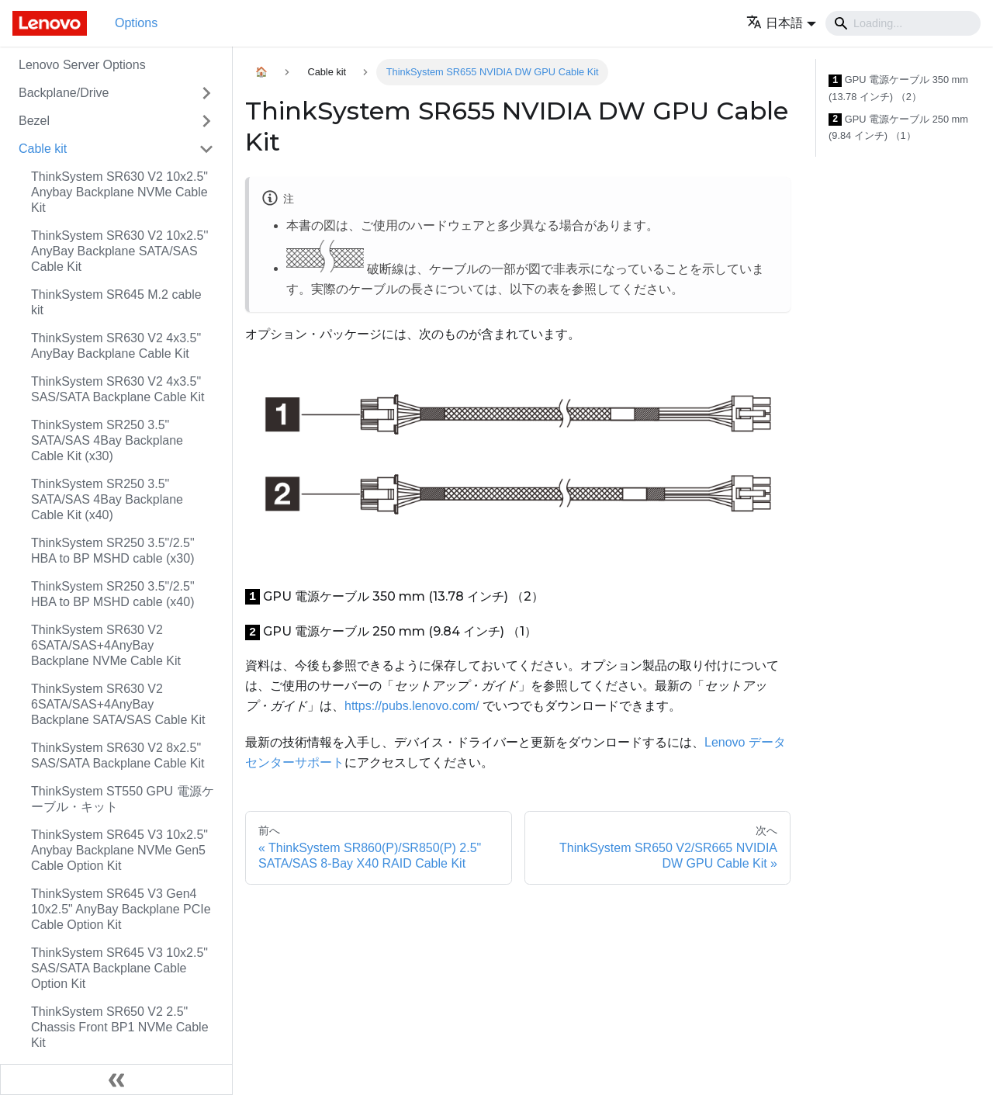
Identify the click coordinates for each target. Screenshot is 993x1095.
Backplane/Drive (64, 92)
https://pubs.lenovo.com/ (411, 705)
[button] (781, 22)
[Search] (903, 23)
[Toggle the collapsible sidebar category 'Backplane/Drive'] (206, 93)
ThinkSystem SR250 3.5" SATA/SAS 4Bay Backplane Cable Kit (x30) (107, 440)
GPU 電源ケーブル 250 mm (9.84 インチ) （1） (898, 127)
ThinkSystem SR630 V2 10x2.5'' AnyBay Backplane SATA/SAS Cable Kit (119, 251)
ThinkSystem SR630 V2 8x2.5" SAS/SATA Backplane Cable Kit (118, 755)
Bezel (34, 120)
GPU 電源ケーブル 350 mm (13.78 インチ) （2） (898, 88)
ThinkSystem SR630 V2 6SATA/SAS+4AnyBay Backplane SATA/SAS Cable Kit (118, 704)
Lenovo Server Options (82, 64)
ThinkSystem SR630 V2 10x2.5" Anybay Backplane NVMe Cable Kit (119, 192)
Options (136, 22)
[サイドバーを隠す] (116, 1079)
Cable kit (43, 148)
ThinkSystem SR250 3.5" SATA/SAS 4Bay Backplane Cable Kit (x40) (107, 499)
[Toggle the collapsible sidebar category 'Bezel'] (206, 121)
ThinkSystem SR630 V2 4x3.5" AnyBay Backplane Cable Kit (116, 345)
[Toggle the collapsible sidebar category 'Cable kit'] (206, 149)
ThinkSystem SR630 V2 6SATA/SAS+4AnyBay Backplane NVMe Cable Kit (106, 645)
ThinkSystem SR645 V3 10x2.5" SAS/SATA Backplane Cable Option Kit (119, 968)
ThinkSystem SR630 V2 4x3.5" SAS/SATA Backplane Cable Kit (118, 389)
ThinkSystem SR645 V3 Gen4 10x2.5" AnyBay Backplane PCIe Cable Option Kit (121, 909)
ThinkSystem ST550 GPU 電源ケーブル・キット (122, 799)
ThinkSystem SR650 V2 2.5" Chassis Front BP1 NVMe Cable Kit (120, 1027)
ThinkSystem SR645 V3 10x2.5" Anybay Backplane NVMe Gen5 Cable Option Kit (119, 850)
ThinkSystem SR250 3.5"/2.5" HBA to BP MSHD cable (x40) (113, 594)
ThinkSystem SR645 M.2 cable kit (116, 302)
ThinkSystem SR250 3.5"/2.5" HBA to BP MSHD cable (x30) (113, 550)
